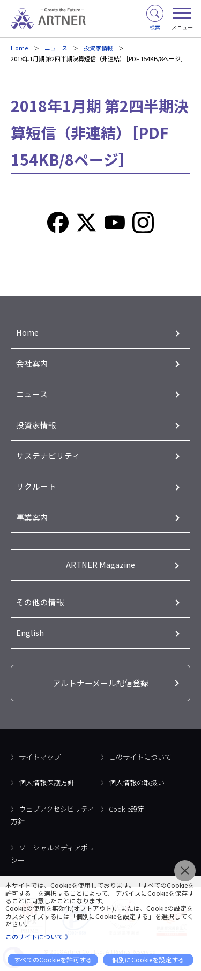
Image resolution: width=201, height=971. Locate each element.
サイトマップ (40, 760)
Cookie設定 (127, 812)
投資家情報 (97, 47)
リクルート (36, 488)
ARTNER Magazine (100, 567)
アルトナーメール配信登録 (100, 686)
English (30, 635)
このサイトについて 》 (38, 936)
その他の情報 (40, 604)
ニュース (54, 47)
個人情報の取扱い (137, 786)
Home (19, 47)
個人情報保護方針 (47, 786)
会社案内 (32, 363)
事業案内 (32, 519)
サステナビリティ (48, 457)
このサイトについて (140, 760)
